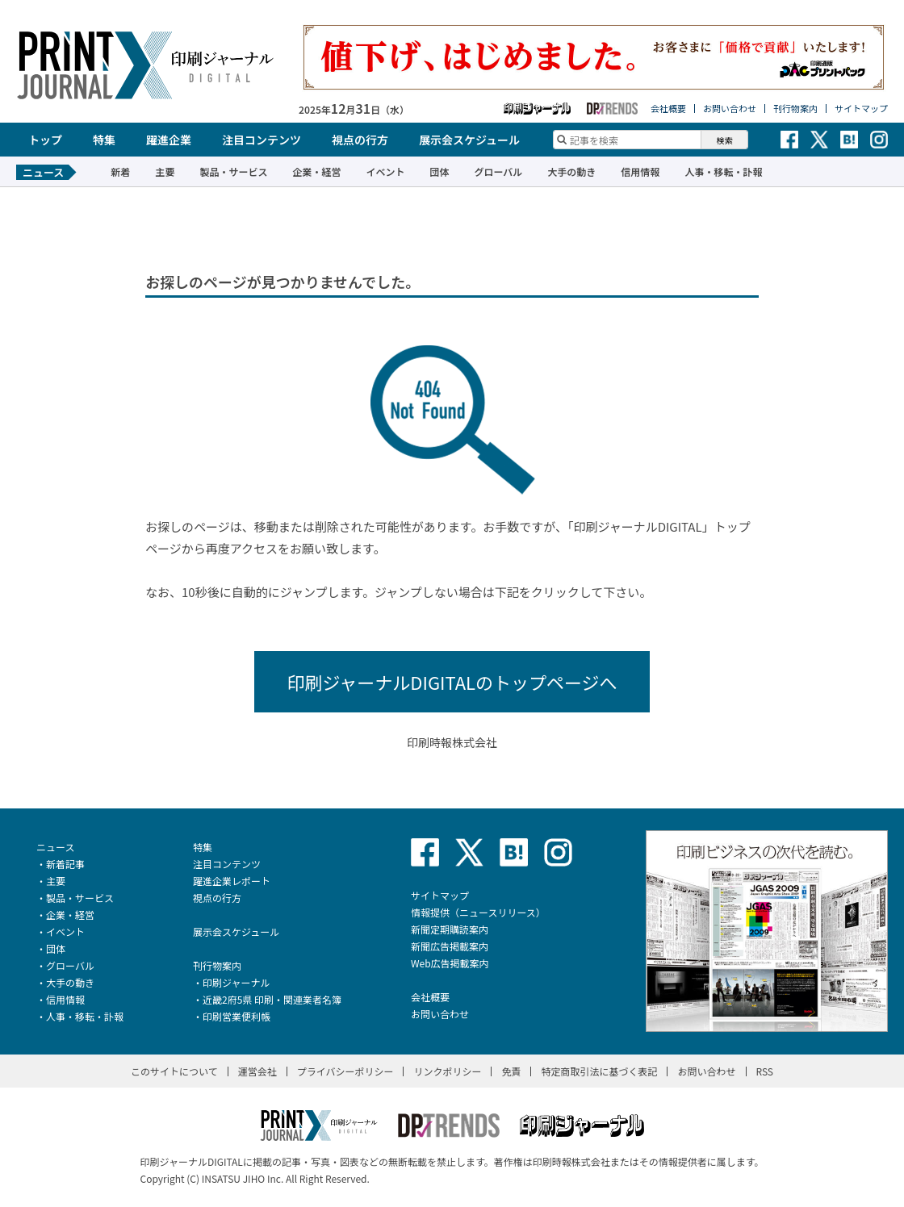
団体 (439, 171)
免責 (511, 1071)
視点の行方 (360, 140)
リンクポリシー (447, 1071)
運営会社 (257, 1071)
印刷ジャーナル (236, 982)
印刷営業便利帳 (236, 1016)
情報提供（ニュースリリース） (478, 912)
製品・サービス (233, 171)
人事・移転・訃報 (723, 171)
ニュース (55, 847)
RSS (765, 1071)
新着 (120, 171)
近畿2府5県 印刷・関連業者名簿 (272, 999)
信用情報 (640, 171)
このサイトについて (174, 1071)
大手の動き (571, 171)
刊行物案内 (795, 108)
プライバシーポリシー (345, 1071)
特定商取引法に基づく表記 (599, 1071)
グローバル (498, 171)
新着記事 (65, 864)
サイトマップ (861, 108)
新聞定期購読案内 (449, 929)
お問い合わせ (729, 108)
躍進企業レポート (231, 881)
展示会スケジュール (469, 140)
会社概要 (668, 108)
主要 (164, 171)
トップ (45, 140)
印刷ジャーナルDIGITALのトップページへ (452, 682)
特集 (104, 140)
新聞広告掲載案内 (449, 946)
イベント (385, 171)
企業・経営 (316, 171)
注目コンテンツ (261, 140)
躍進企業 (168, 140)
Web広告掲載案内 (450, 963)
